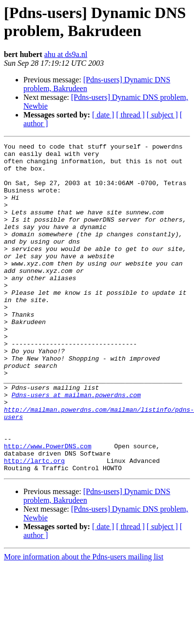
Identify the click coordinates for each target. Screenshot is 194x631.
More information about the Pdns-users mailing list (83, 622)
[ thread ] (130, 115)
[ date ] (103, 115)
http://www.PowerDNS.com (47, 507)
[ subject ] (162, 115)
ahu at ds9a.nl (65, 54)
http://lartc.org (34, 524)
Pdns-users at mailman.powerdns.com (76, 445)
